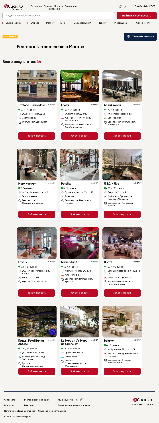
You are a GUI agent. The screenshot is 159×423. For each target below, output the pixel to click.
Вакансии (9, 405)
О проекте (9, 400)
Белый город (112, 105)
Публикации (71, 6)
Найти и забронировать (136, 15)
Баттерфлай (69, 262)
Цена (103, 23)
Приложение (54, 9)
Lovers (22, 262)
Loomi (65, 105)
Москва (17, 9)
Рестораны (36, 6)
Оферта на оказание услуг (18, 416)
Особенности (144, 23)
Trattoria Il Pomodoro (31, 105)
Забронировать (36, 136)
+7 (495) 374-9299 (144, 6)
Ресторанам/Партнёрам (36, 400)
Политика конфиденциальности (20, 411)
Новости (58, 6)
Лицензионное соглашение (52, 411)
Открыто (35, 23)
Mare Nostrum (27, 183)
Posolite (66, 183)
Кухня (64, 23)
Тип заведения (121, 23)
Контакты (28, 405)
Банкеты (48, 6)
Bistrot (108, 262)
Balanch (109, 340)
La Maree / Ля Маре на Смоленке (74, 342)
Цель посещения (84, 23)
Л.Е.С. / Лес (111, 183)
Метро (50, 23)
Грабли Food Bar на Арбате (31, 342)
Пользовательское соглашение (74, 405)
